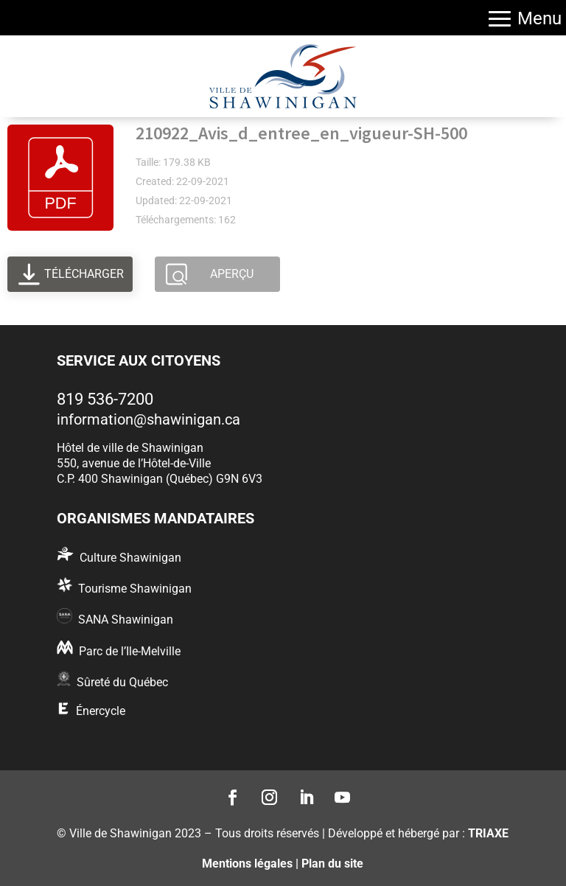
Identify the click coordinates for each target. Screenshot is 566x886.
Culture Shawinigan (130, 558)
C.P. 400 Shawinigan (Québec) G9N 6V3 (159, 479)
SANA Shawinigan (125, 620)
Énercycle (100, 711)
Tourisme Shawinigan (135, 589)
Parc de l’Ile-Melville (130, 651)
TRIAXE (488, 833)
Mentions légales (247, 864)
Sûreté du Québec (122, 682)
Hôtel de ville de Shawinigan (130, 448)
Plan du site (332, 864)
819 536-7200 (105, 399)
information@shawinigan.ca (148, 419)
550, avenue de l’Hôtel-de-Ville (134, 463)
